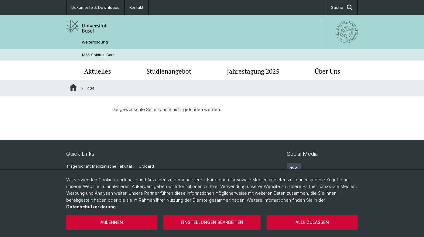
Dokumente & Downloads (95, 7)
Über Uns (327, 71)
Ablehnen (112, 222)
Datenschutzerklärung (91, 206)
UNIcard (146, 166)
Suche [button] (342, 7)
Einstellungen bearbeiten (212, 222)
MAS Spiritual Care (98, 55)
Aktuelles (97, 71)
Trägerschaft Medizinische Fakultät (99, 166)
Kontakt (136, 7)
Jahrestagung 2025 (253, 71)
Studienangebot (168, 71)
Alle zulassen (312, 222)
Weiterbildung (95, 42)
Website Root (73, 87)
